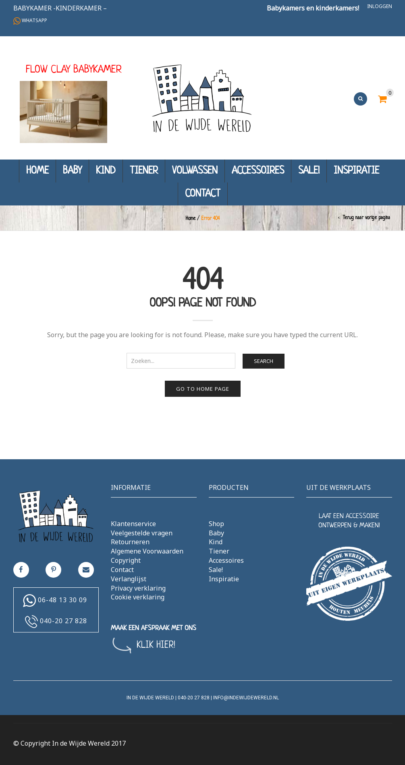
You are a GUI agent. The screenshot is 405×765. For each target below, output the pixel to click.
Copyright (126, 560)
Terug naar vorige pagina (366, 218)
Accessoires (258, 171)
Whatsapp (30, 20)
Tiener (144, 171)
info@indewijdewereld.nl (246, 698)
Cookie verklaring (137, 597)
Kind (106, 171)
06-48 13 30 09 (62, 599)
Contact (202, 194)
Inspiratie (356, 171)
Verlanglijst (128, 578)
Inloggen (379, 6)
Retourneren (130, 541)
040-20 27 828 (63, 620)
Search (263, 361)
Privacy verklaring (138, 588)
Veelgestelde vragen (141, 533)
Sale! (309, 171)
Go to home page (202, 388)
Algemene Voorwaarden (147, 551)
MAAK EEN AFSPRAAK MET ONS (153, 628)
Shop (216, 523)
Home (37, 171)
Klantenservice (133, 523)
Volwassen (195, 171)
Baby (72, 171)
